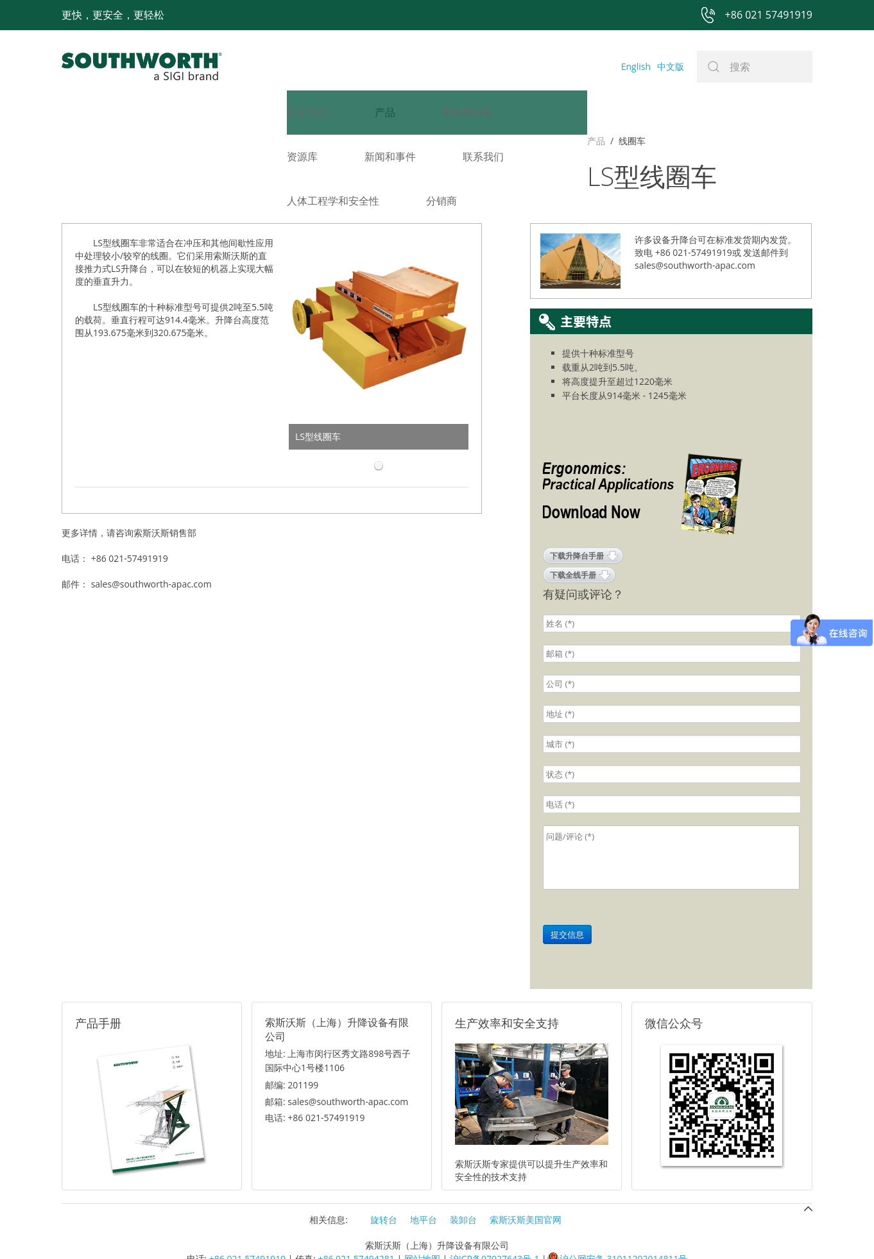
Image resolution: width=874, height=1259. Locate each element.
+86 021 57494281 (356, 1228)
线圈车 (106, 141)
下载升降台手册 (577, 525)
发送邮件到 (765, 221)
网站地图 (422, 1228)
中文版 (670, 66)
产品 (71, 141)
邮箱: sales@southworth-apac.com (336, 1071)
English (636, 66)
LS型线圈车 (318, 406)
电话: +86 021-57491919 (315, 1087)
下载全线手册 (573, 544)
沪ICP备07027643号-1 (495, 1228)
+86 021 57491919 (247, 1228)
